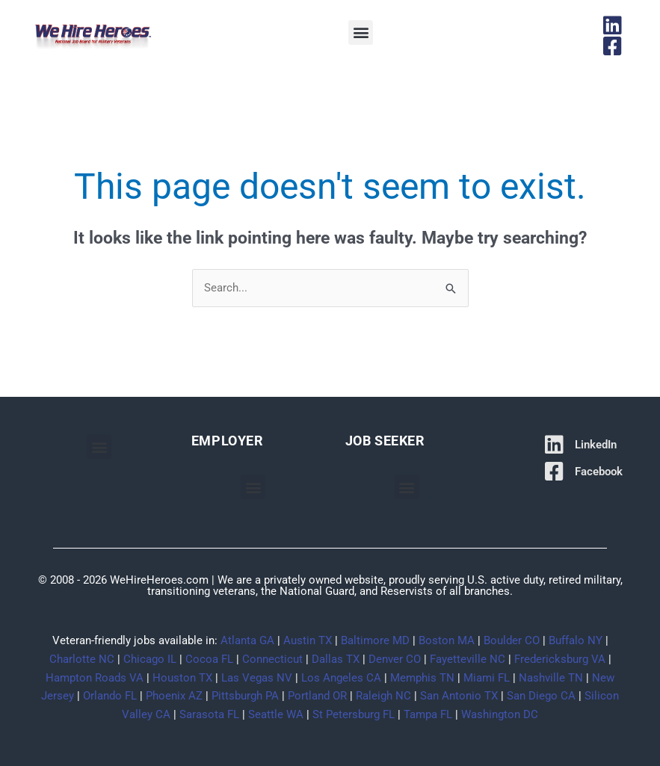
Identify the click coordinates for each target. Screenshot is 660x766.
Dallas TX (336, 659)
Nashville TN (551, 678)
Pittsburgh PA (245, 695)
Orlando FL (110, 695)
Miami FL (486, 678)
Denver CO (394, 659)
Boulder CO (512, 640)
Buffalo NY (575, 640)
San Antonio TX (459, 695)
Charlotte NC (81, 659)
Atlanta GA (247, 640)
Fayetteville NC (467, 659)
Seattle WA (275, 714)
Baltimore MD (375, 640)
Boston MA (447, 640)
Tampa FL (428, 714)
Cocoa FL (209, 659)
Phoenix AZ (174, 695)
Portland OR (317, 695)
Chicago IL (149, 659)
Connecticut (272, 659)
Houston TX (182, 678)
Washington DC (499, 714)
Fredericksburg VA (559, 659)
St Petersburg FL (353, 714)
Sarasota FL (209, 714)
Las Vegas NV (256, 678)
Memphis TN (422, 678)
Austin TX (307, 640)
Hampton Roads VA (95, 678)
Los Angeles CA (341, 678)
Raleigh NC (383, 695)
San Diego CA (541, 695)
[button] (360, 32)
